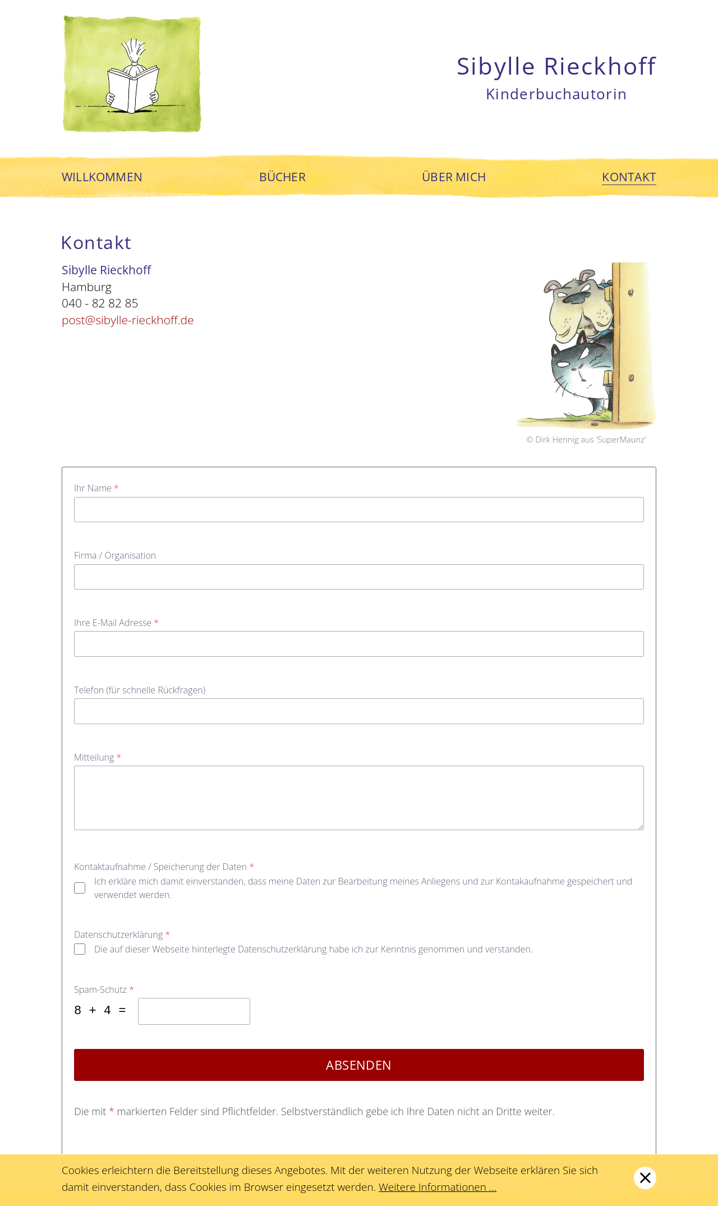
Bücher (282, 177)
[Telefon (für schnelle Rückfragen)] (359, 711)
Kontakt (629, 177)
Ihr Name (96, 488)
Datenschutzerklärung (122, 934)
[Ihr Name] (359, 509)
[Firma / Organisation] (359, 577)
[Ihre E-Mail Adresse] (359, 643)
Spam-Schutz (104, 989)
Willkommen (102, 177)
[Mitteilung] (359, 798)
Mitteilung (97, 757)
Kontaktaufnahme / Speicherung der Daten (164, 866)
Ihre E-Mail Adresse (116, 622)
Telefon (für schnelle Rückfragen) (139, 690)
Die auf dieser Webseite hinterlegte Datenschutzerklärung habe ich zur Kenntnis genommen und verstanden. (313, 949)
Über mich (454, 177)
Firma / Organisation (115, 555)
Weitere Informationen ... (437, 1187)
